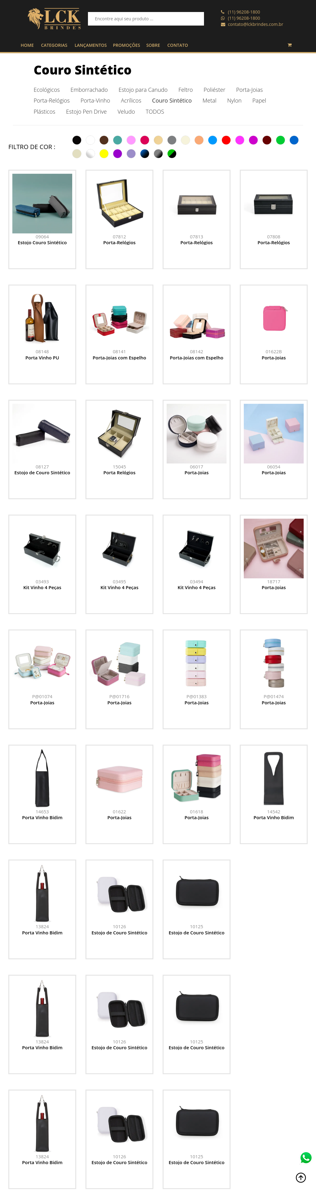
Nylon (234, 100)
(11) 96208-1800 (244, 12)
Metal (209, 100)
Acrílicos (131, 100)
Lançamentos (206, 1170)
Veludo (126, 111)
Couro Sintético (82, 69)
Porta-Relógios (52, 100)
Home (198, 1163)
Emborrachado (89, 89)
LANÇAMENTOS (91, 45)
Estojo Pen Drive (86, 111)
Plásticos (44, 111)
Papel (259, 100)
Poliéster (214, 89)
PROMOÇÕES (126, 45)
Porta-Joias (249, 89)
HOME (27, 45)
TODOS (155, 111)
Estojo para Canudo (143, 89)
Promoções (203, 1178)
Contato (200, 1193)
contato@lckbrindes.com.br (255, 24)
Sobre (198, 1186)
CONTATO (177, 45)
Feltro (185, 89)
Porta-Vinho (95, 100)
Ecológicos (47, 89)
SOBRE (153, 45)
